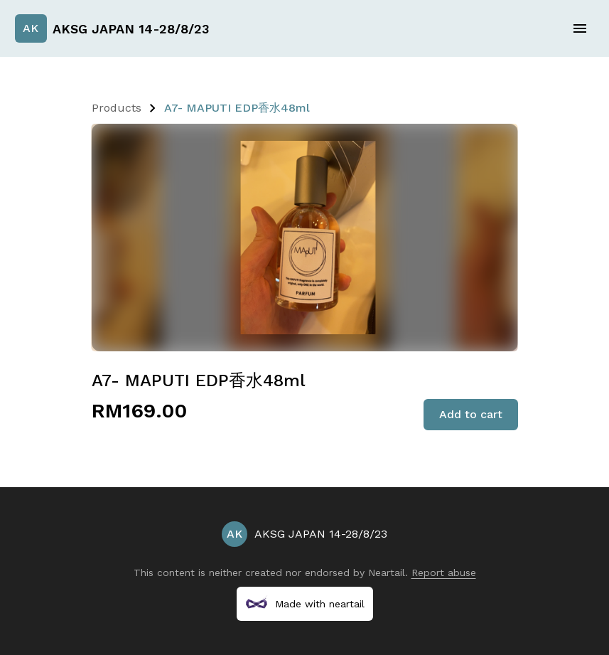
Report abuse (443, 572)
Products (116, 108)
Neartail (386, 572)
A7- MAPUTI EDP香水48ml (237, 108)
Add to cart (470, 414)
